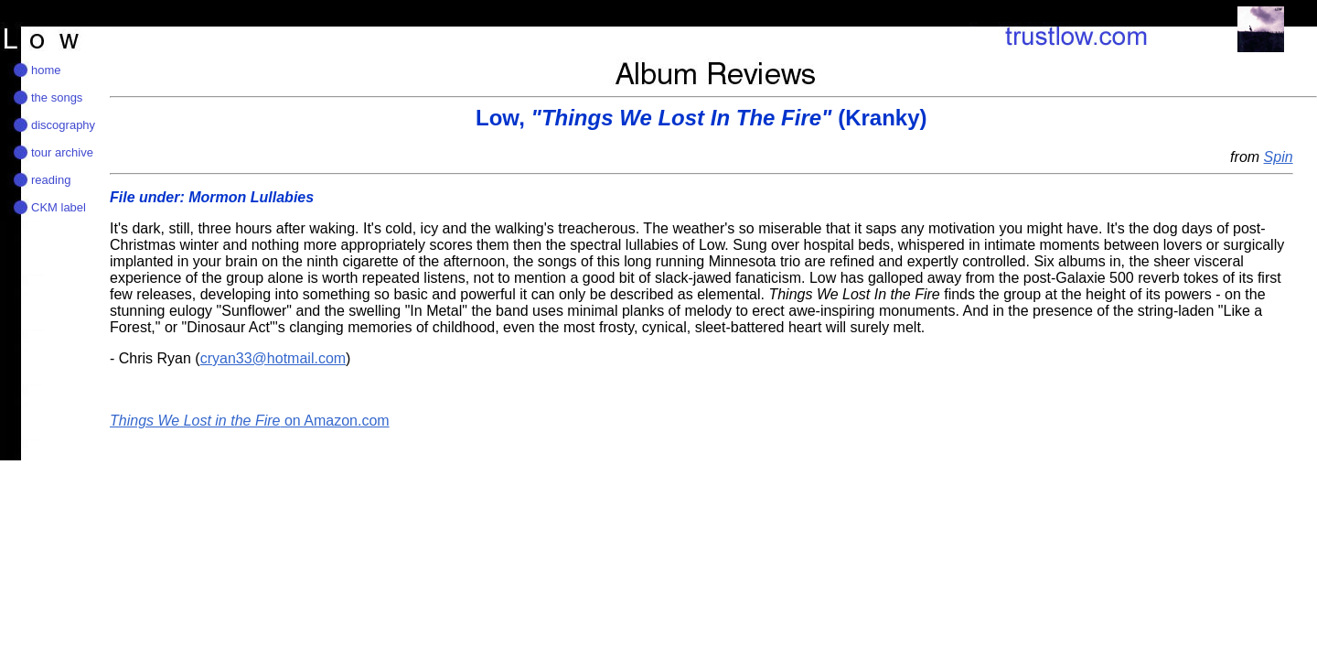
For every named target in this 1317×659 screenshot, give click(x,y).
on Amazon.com (250, 420)
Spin (1278, 157)
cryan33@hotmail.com (273, 358)
